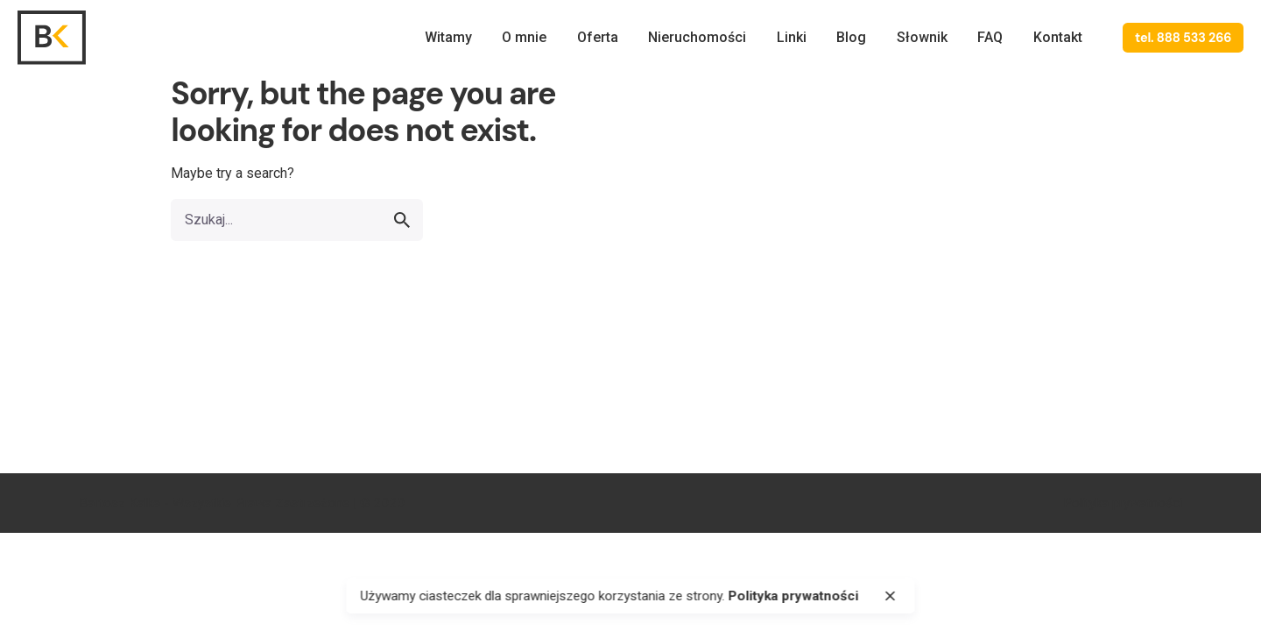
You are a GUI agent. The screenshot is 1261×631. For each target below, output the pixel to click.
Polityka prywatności (1122, 503)
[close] (891, 596)
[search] (402, 220)
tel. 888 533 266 (1183, 38)
